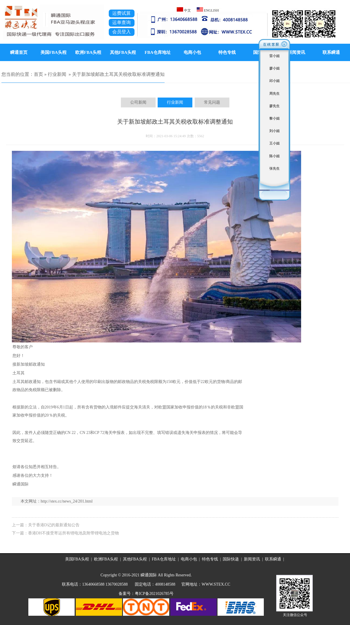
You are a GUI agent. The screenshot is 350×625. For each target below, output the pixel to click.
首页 (38, 74)
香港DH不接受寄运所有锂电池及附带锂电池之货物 (73, 533)
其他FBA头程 (123, 52)
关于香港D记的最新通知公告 (54, 525)
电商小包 (192, 52)
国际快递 (231, 559)
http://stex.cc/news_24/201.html (67, 501)
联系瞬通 (273, 559)
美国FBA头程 (53, 52)
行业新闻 (57, 74)
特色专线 (227, 52)
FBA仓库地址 (158, 52)
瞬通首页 (18, 52)
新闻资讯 (252, 559)
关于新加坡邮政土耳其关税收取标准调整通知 (118, 74)
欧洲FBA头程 (88, 52)
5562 (200, 136)
